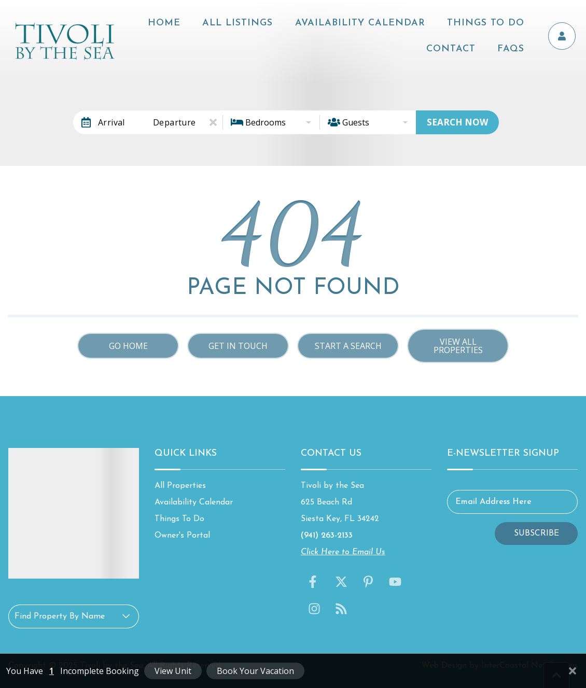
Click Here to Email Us (343, 552)
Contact (479, 44)
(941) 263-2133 (327, 535)
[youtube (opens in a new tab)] (395, 581)
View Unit (173, 671)
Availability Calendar (388, 21)
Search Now (457, 122)
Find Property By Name (60, 616)
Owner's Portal (182, 535)
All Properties (180, 486)
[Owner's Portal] (565, 33)
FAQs (525, 44)
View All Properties (458, 346)
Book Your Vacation (255, 671)
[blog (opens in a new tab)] (341, 608)
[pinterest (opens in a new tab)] (368, 581)
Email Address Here (493, 502)
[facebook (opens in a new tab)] (314, 581)
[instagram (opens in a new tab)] (314, 608)
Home (219, 21)
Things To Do (500, 21)
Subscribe (536, 533)
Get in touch (238, 346)
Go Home (128, 346)
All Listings (279, 21)
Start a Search (348, 346)
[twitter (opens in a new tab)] (341, 581)
